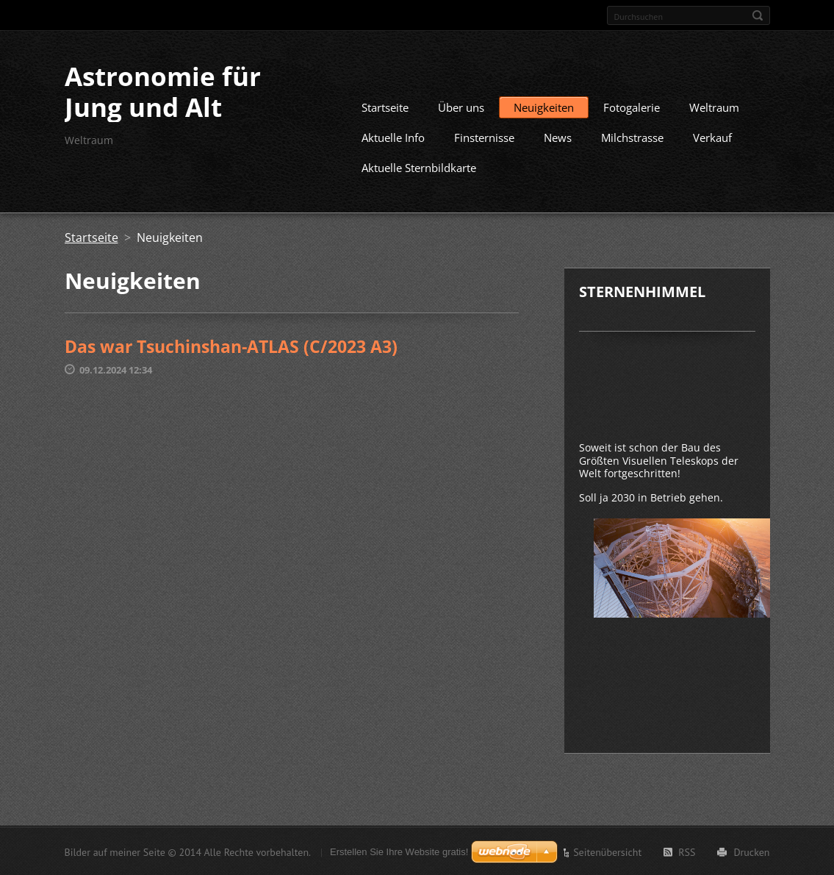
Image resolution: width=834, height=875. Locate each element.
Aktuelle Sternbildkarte (419, 167)
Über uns (461, 106)
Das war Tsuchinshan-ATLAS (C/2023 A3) (231, 345)
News (558, 136)
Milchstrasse (632, 136)
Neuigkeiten (544, 106)
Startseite (385, 106)
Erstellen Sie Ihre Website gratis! (399, 851)
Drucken (751, 851)
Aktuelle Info (393, 136)
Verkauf (712, 136)
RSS (686, 851)
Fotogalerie (631, 106)
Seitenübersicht (607, 851)
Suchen (757, 15)
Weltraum (714, 106)
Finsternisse (484, 136)
